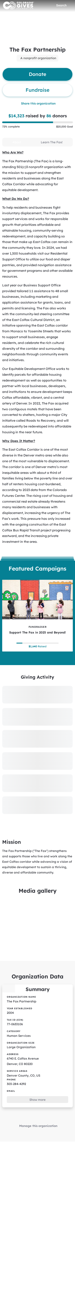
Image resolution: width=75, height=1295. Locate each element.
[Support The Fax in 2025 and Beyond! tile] (37, 615)
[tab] (17, 142)
